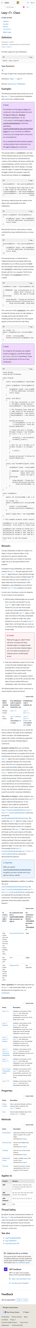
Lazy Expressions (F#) (12, 1243)
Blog (25, 1317)
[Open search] (28, 2)
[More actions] (32, 7)
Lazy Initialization (11, 1241)
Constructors (7, 29)
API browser (10, 7)
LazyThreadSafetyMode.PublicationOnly (15, 818)
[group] (18, 189)
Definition (6, 21)
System (11, 42)
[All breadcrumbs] (3, 7)
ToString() (5, 1166)
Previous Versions (17, 1317)
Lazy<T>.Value (12, 588)
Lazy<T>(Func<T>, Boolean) (15, 115)
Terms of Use (24, 1322)
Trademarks (5, 1325)
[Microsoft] (18, 2)
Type (20, 1150)
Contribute (5, 1320)
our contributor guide (22, 1262)
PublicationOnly (14, 965)
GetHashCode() (6, 1142)
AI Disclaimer (5, 1317)
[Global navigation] (2, 2)
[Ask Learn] (24, 7)
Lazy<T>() (13, 711)
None (11, 957)
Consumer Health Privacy (9, 1322)
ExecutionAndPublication (17, 933)
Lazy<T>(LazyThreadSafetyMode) (13, 810)
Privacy (12, 1320)
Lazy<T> (7, 96)
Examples (5, 24)
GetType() (5, 1150)
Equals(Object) (6, 1133)
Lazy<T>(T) (5, 1081)
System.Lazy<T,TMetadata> (16, 84)
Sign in (32, 2)
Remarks (5, 26)
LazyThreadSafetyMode (13, 1238)
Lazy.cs (9, 47)
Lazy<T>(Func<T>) (24, 109)
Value (14, 272)
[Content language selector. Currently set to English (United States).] (10, 1307)
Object (12, 79)
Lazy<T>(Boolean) (15, 716)
